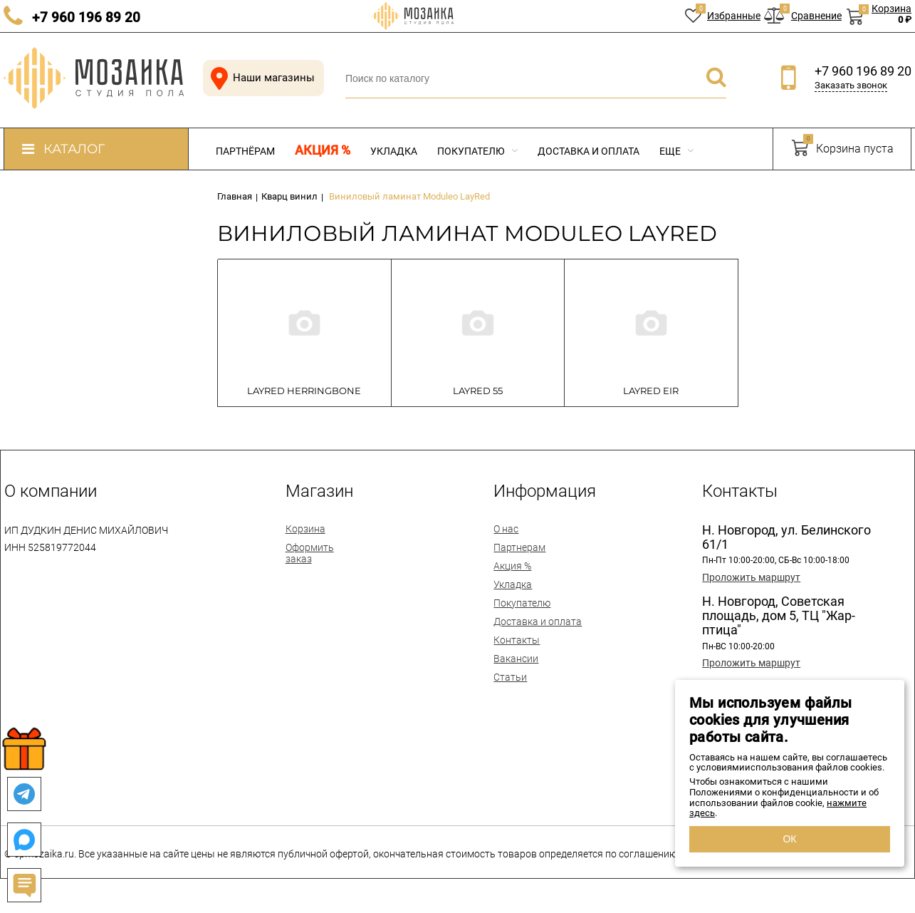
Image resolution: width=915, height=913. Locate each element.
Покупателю (477, 151)
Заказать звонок (851, 85)
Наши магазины (260, 78)
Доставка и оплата (588, 151)
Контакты (516, 640)
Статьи (510, 677)
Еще (676, 151)
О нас (505, 529)
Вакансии (515, 658)
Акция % (322, 150)
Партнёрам (245, 151)
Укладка (393, 151)
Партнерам (519, 547)
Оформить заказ (310, 553)
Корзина (305, 529)
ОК (789, 839)
